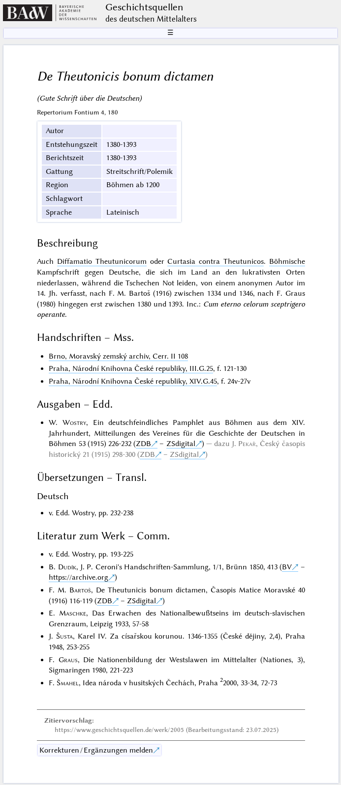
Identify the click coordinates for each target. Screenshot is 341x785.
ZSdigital (180, 443)
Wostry (74, 422)
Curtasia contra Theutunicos (215, 261)
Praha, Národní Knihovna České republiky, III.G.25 (131, 368)
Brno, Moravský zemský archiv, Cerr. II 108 (118, 356)
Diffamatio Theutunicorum (102, 261)
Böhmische (287, 261)
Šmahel (68, 682)
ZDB (143, 443)
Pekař (247, 443)
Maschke (72, 613)
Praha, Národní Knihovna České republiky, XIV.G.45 (133, 381)
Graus (68, 659)
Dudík (67, 566)
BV (287, 566)
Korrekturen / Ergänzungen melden (96, 750)
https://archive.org (78, 577)
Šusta (64, 636)
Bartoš (80, 590)
